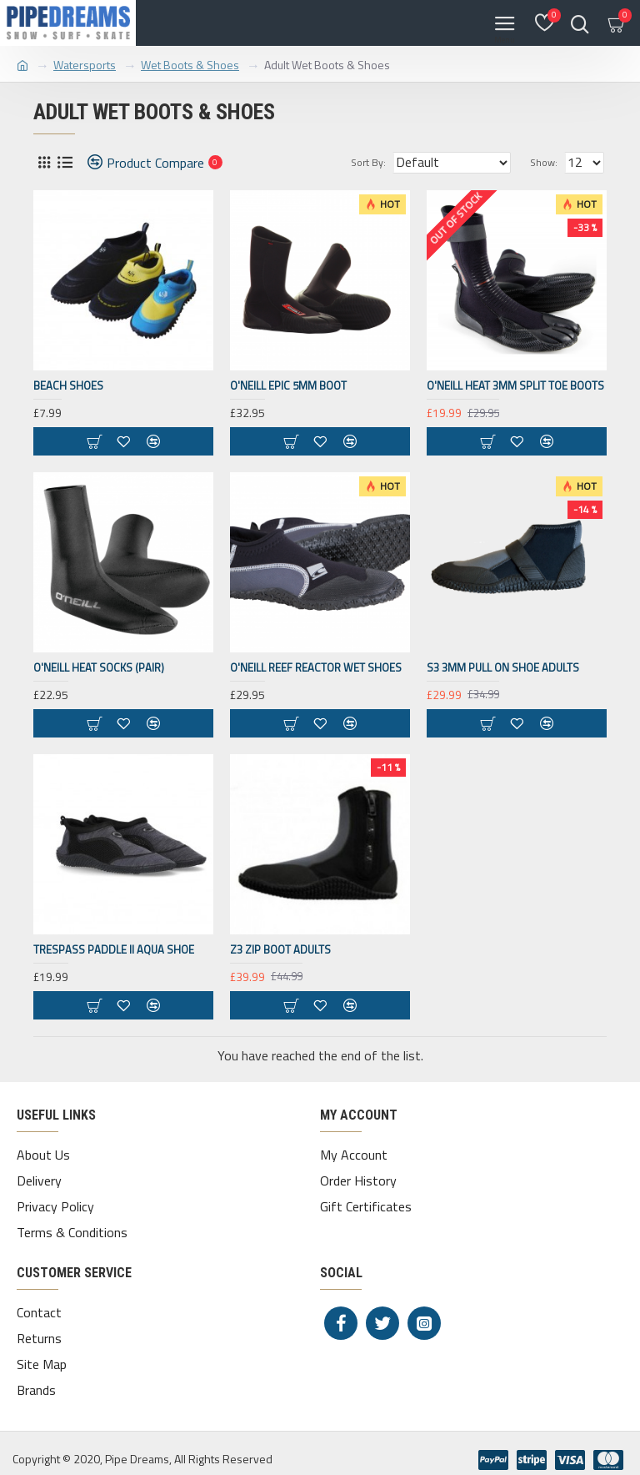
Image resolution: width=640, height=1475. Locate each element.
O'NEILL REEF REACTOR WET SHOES (316, 668)
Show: (544, 162)
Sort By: (368, 162)
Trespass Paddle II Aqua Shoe (113, 950)
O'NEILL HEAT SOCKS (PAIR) (98, 668)
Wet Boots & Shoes (190, 64)
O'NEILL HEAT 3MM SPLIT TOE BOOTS (515, 386)
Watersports (84, 64)
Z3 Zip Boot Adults (280, 950)
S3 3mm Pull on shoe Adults (503, 668)
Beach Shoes (68, 386)
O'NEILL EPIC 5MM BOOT (288, 386)
